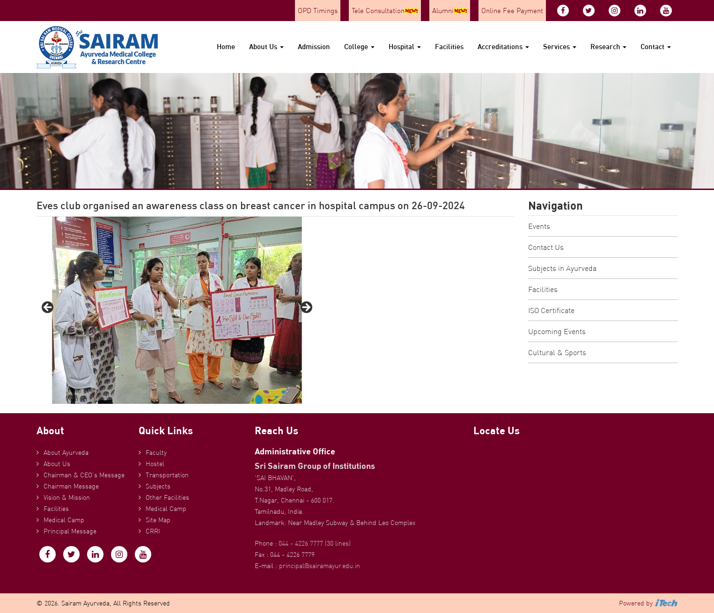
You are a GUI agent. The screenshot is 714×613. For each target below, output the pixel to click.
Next (306, 308)
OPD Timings (318, 10)
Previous (48, 308)
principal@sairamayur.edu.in (319, 566)
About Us (266, 46)
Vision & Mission (67, 497)
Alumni (449, 10)
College (359, 46)
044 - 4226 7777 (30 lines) (315, 543)
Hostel (155, 464)
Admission (314, 46)
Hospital (405, 46)
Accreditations (503, 46)
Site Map (158, 520)
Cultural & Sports (557, 352)
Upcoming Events (557, 331)
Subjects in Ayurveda (562, 268)
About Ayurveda (66, 452)
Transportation (167, 475)
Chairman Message (71, 486)
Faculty (156, 452)
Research (608, 46)
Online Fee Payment (512, 10)
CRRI (153, 531)
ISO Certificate (551, 310)
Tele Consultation (385, 10)
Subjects (158, 486)
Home (226, 46)
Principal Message (70, 531)
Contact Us (546, 247)
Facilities (449, 46)
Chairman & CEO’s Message (84, 475)
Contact (655, 46)
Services (559, 46)
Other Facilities (167, 497)
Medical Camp (64, 520)
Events (539, 226)
